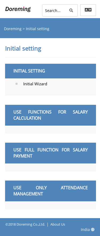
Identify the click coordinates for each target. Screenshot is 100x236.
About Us (57, 224)
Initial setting (29, 71)
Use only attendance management (50, 191)
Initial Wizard (35, 83)
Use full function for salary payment (50, 153)
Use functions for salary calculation (50, 115)
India (88, 229)
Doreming (13, 28)
